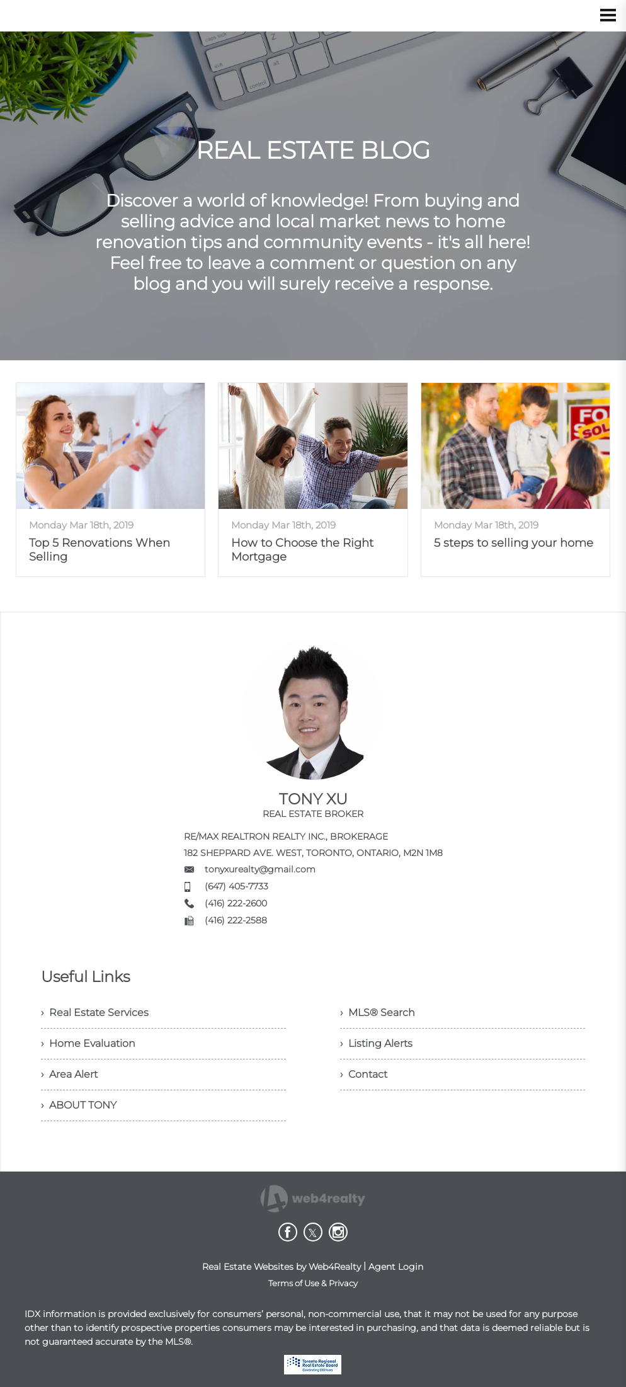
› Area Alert (69, 1074)
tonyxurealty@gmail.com (260, 869)
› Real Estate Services (95, 1013)
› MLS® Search (377, 1013)
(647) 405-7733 (236, 886)
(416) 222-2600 (236, 903)
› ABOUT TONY (79, 1105)
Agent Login (395, 1266)
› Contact (363, 1074)
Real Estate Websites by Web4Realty (281, 1266)
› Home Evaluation (88, 1043)
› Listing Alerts (376, 1043)
